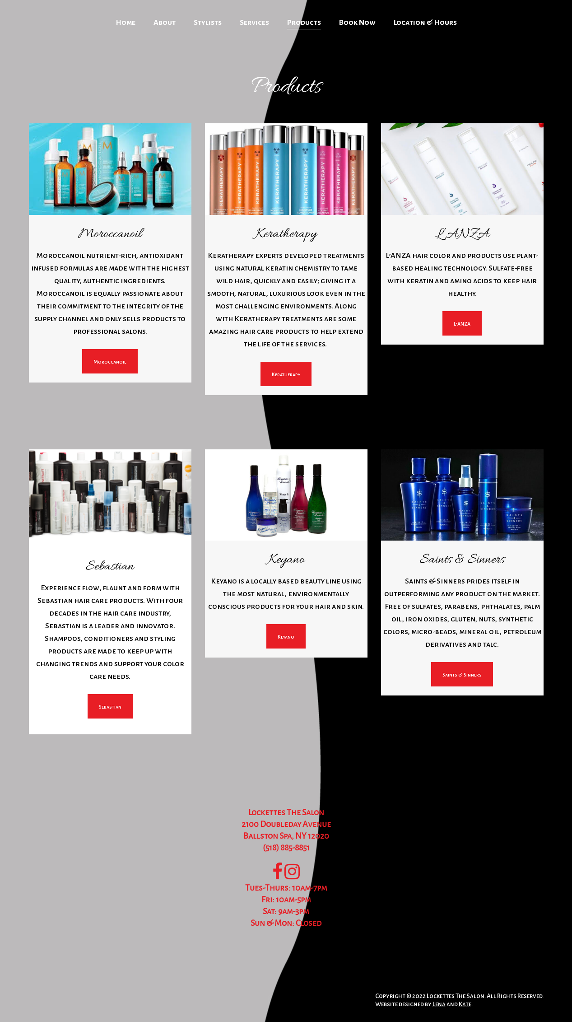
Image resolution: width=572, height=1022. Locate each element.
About (164, 23)
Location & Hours (425, 23)
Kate (465, 1004)
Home (125, 23)
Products (304, 23)
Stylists (208, 23)
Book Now (357, 23)
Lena (439, 1004)
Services (254, 23)
